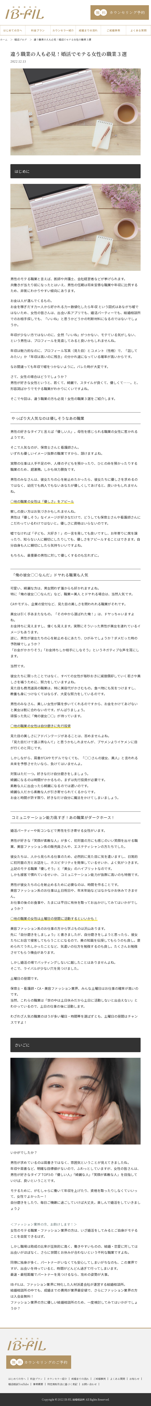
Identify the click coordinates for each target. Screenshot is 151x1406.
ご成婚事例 (113, 30)
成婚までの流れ (88, 30)
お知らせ (134, 1379)
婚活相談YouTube (18, 1384)
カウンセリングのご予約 (39, 1362)
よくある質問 (138, 30)
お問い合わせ (89, 1384)
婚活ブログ (20, 39)
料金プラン (38, 30)
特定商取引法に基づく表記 (62, 1384)
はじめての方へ (12, 30)
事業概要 (38, 1384)
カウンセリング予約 (119, 12)
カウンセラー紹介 (63, 30)
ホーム (3, 39)
